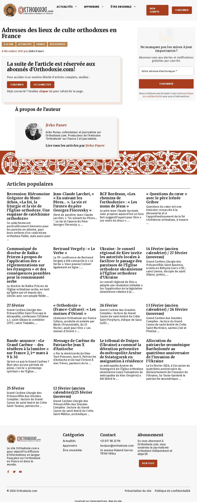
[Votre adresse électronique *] (166, 71)
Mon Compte (154, 10)
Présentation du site (138, 490)
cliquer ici (45, 91)
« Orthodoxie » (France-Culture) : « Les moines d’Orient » (74, 309)
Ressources (57, 44)
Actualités (68, 7)
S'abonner (182, 10)
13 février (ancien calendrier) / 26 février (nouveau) (167, 309)
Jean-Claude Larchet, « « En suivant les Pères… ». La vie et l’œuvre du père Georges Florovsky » (73, 202)
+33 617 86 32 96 (110, 441)
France (40, 44)
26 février (109, 305)
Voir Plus (148, 463)
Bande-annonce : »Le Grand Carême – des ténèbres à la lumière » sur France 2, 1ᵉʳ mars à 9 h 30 (28, 349)
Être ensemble (125, 7)
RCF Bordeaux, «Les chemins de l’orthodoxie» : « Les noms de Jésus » (118, 200)
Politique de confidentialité (172, 490)
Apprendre (95, 7)
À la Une (9, 44)
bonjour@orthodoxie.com (117, 445)
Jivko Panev (56, 125)
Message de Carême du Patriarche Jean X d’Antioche (74, 345)
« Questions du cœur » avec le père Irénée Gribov (166, 198)
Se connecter (42, 84)
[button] (77, 7)
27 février (15, 305)
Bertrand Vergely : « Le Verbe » (74, 251)
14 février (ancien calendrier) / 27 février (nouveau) (166, 253)
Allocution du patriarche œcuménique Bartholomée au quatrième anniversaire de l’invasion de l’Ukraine (168, 351)
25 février (15, 388)
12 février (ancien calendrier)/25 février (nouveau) (73, 392)
